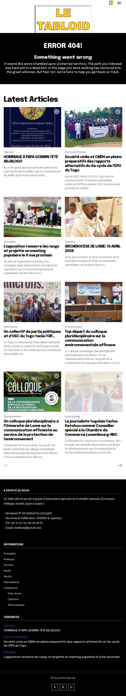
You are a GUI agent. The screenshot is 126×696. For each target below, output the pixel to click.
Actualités (10, 241)
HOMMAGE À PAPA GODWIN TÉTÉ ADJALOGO (32, 630)
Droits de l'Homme (75, 152)
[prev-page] (6, 465)
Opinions (9, 152)
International (72, 416)
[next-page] (119, 465)
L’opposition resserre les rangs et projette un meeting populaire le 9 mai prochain (31, 251)
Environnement (74, 326)
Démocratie (10, 326)
